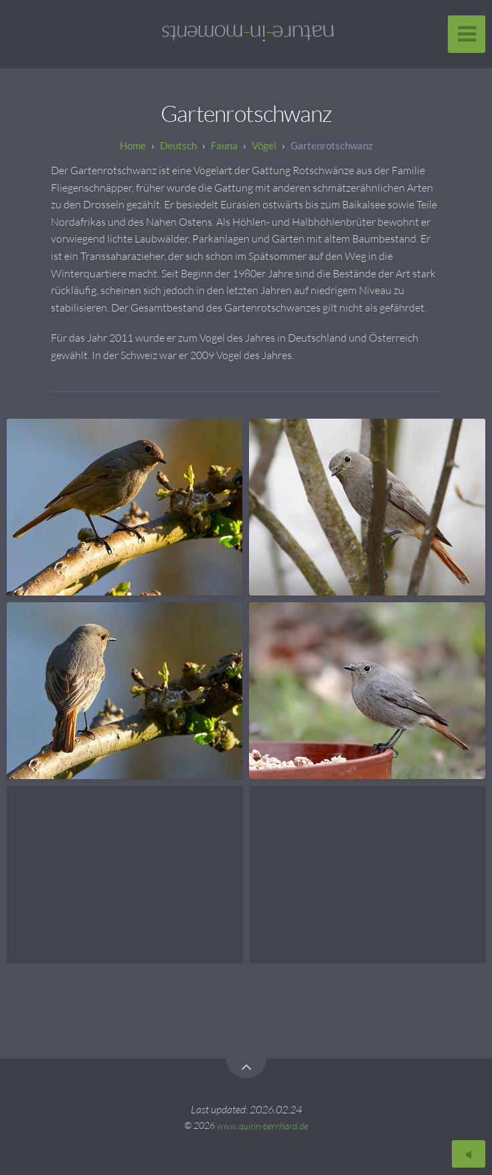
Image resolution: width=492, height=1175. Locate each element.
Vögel (264, 145)
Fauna (224, 145)
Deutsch (178, 145)
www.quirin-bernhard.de (262, 1125)
